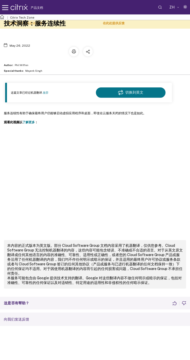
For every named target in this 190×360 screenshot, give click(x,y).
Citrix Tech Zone (22, 17)
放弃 (45, 92)
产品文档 (37, 8)
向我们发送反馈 (16, 319)
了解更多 (28, 122)
